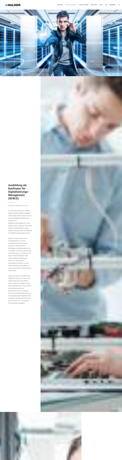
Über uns (60, 4)
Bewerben (112, 4)
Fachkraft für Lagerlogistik (24, 428)
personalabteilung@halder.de (71, 431)
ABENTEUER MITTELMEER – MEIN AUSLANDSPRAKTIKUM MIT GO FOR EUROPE (49, 423)
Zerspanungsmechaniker (24, 421)
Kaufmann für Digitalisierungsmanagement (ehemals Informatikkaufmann (25, 437)
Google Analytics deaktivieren (95, 428)
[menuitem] (60, 5)
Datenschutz (90, 424)
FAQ (106, 4)
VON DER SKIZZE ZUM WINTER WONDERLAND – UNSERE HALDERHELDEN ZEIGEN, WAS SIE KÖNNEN (49, 438)
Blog (101, 4)
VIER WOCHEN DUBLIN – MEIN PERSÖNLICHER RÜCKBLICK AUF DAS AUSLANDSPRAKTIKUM (48, 430)
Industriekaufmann (22, 431)
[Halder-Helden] (10, 4)
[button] (119, 5)
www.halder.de (67, 433)
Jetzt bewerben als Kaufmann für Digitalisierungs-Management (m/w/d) (61, 391)
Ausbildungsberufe (71, 4)
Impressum (90, 421)
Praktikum (94, 4)
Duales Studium (83, 4)
